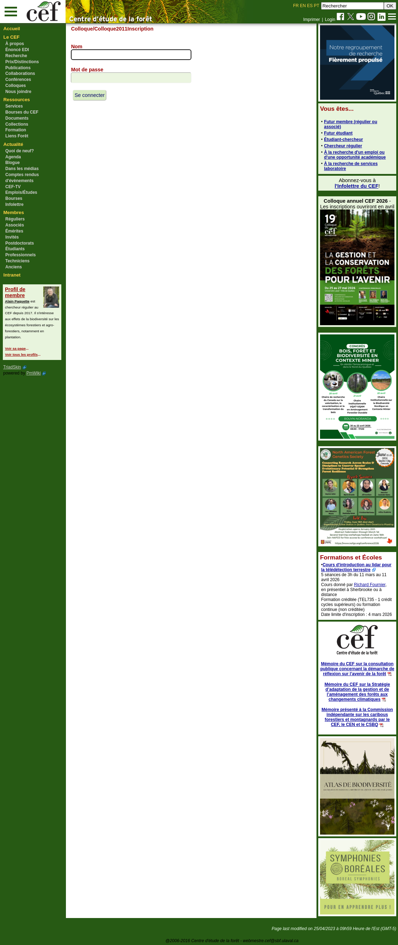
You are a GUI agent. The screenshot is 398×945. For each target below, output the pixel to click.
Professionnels (20, 254)
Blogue (12, 162)
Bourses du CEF (21, 112)
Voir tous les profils (21, 354)
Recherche (16, 55)
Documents (16, 118)
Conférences (18, 79)
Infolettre (14, 204)
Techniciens (17, 260)
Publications (17, 67)
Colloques (15, 85)
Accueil (12, 28)
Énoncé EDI (17, 49)
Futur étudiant (338, 133)
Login (330, 19)
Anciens (13, 266)
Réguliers (15, 219)
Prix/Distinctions (22, 61)
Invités (12, 237)
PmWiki (33, 373)
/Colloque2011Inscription (123, 29)
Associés (14, 225)
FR (296, 5)
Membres (14, 212)
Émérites (14, 231)
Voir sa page (15, 348)
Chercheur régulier (343, 145)
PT (316, 5)
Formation (15, 129)
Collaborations (20, 73)
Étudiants (15, 248)
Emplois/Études (21, 192)
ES (310, 5)
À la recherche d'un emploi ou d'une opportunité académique (355, 155)
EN (303, 5)
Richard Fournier (370, 584)
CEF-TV (13, 186)
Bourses (13, 198)
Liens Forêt (16, 135)
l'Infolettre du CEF (356, 186)
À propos (14, 43)
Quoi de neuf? (19, 150)
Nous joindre (18, 91)
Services (14, 106)
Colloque (82, 29)
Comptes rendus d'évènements (22, 177)
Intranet (12, 275)
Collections (16, 124)
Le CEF (11, 37)
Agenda (13, 156)
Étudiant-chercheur (343, 139)
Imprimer (311, 19)
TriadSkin (12, 367)
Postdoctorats (19, 243)
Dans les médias (22, 168)
